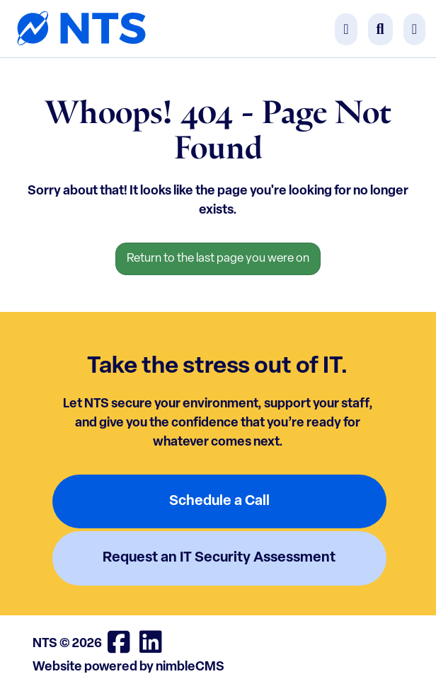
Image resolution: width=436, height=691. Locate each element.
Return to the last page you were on (218, 258)
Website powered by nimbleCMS (128, 667)
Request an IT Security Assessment (219, 558)
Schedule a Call (219, 501)
